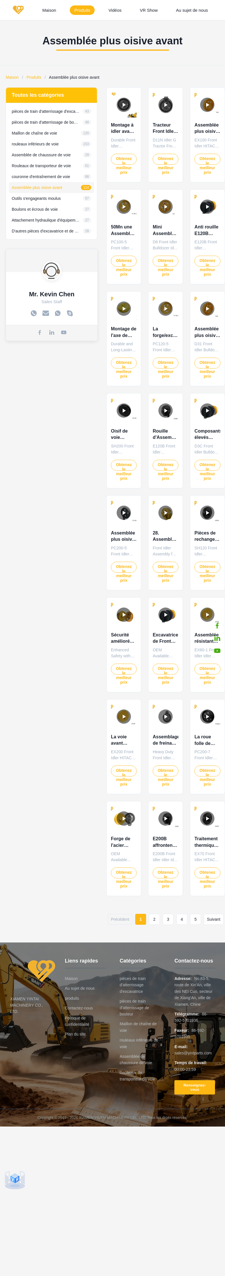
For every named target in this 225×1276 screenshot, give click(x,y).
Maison (49, 10)
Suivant (213, 919)
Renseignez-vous (195, 1087)
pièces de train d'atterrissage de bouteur (134, 1007)
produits (72, 998)
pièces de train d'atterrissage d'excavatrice (133, 985)
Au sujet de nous (192, 10)
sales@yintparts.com (193, 1053)
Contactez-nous (79, 1008)
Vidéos (115, 10)
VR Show (149, 10)
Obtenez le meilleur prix (124, 160)
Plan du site (75, 1034)
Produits (82, 10)
